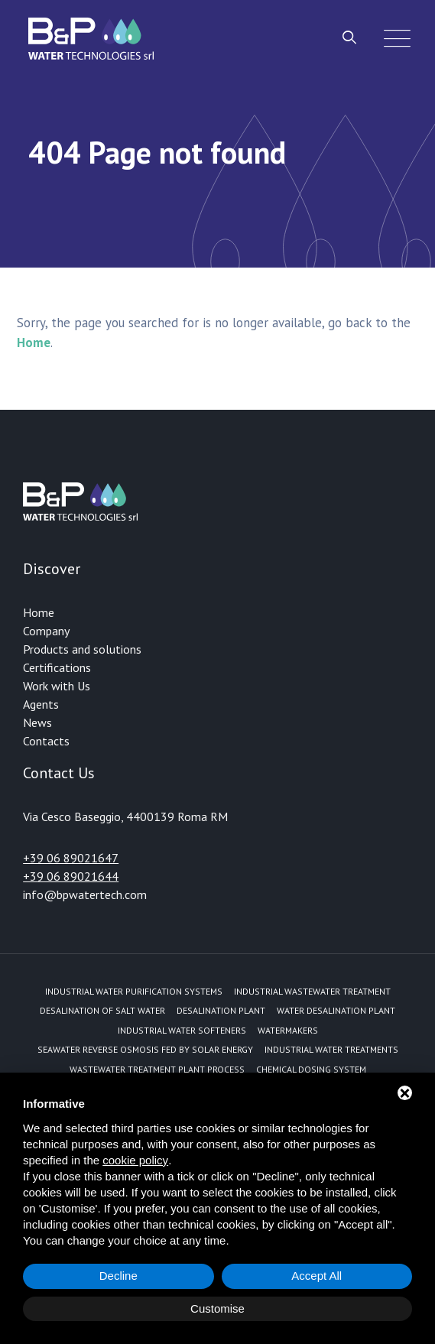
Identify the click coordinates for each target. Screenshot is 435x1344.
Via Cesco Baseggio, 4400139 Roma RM (125, 816)
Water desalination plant (336, 1010)
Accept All (316, 1275)
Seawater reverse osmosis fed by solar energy (145, 1049)
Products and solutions (82, 649)
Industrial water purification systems (133, 991)
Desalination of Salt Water (102, 1010)
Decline (118, 1275)
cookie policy (135, 1160)
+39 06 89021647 (70, 857)
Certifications (57, 667)
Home (38, 612)
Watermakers (288, 1030)
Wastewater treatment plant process (157, 1069)
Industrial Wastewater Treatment (312, 991)
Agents (41, 704)
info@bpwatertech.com (85, 894)
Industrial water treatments (331, 1049)
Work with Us (56, 685)
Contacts (46, 740)
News (37, 722)
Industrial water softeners (182, 1030)
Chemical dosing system (311, 1069)
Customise (217, 1308)
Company (46, 630)
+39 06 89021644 (70, 876)
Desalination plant (221, 1010)
